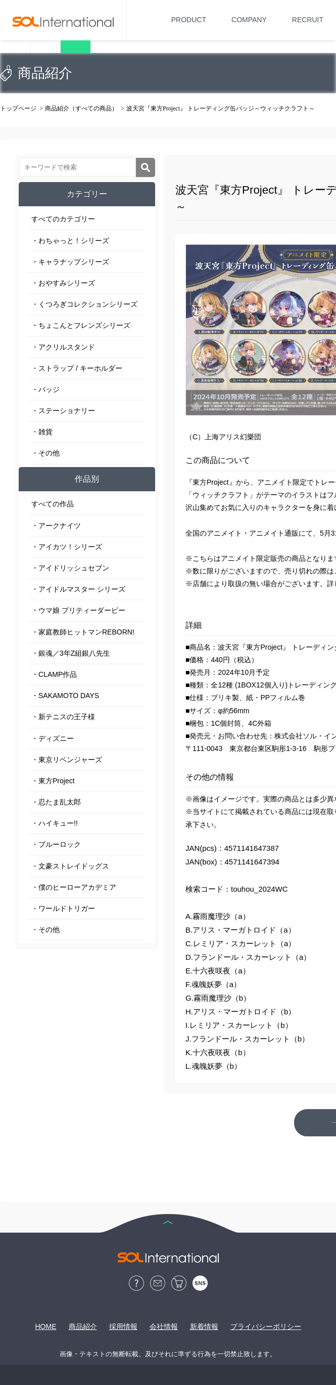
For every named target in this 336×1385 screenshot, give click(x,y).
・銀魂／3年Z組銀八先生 (70, 653)
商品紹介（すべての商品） (81, 108)
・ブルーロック (56, 844)
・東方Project (53, 781)
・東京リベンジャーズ (66, 760)
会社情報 (164, 1326)
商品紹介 (83, 1326)
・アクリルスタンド (63, 347)
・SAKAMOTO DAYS (65, 695)
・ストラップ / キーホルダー (76, 368)
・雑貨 (42, 432)
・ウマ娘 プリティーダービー (78, 610)
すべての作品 (52, 504)
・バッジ (45, 389)
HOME (46, 1326)
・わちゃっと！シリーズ (70, 241)
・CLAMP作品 (54, 674)
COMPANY (249, 20)
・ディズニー (52, 738)
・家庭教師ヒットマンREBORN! (82, 632)
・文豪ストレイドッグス (70, 866)
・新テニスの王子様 (63, 717)
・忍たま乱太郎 (56, 802)
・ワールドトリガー (63, 908)
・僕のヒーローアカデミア (73, 887)
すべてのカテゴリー (63, 219)
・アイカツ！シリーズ (66, 547)
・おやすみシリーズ (63, 283)
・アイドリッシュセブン (70, 568)
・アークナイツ (56, 526)
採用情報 (123, 1326)
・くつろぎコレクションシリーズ (84, 304)
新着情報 (204, 1326)
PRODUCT (188, 20)
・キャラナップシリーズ (70, 262)
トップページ (18, 108)
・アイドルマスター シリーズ (78, 589)
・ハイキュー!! (54, 823)
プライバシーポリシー (265, 1326)
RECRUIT (307, 20)
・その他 (45, 453)
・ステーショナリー (63, 411)
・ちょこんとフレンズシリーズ (80, 325)
